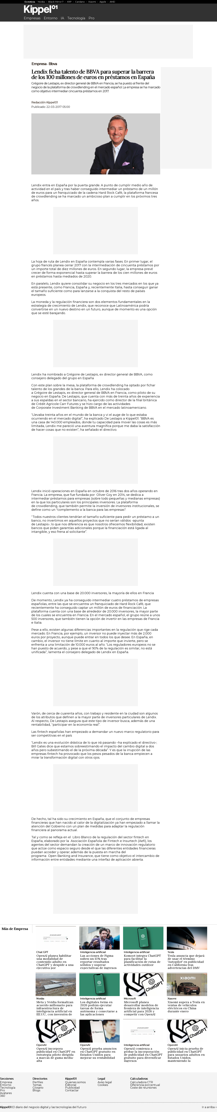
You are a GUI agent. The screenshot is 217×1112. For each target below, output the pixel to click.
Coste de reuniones (143, 1087)
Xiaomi (92, 1)
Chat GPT (42, 952)
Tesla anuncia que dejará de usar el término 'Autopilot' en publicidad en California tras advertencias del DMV (186, 962)
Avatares (6, 1093)
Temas (37, 1085)
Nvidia (41, 1)
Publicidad (72, 1087)
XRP (69, 1)
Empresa (6, 1082)
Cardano (80, 1)
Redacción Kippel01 (44, 102)
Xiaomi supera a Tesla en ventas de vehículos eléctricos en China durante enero (186, 1006)
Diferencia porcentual (145, 1085)
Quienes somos (75, 1082)
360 (2, 1096)
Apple (103, 1)
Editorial (70, 1085)
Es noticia (30, 1)
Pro (91, 18)
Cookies (103, 1085)
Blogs (36, 1090)
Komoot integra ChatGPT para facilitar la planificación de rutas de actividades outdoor (142, 960)
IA (62, 18)
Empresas (32, 18)
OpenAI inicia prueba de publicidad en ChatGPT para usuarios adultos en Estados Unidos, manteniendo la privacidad (186, 1056)
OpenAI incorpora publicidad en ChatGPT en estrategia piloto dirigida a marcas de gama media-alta (55, 1055)
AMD (112, 1)
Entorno (50, 18)
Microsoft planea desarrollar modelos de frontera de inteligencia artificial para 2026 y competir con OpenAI (141, 1008)
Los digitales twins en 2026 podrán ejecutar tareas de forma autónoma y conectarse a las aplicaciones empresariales (98, 1009)
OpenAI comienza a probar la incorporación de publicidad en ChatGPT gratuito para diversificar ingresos (143, 1055)
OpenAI (41, 1045)
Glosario (38, 1087)
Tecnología (76, 18)
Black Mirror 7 (55, 1)
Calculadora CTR (141, 1082)
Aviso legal (105, 1082)
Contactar (72, 1090)
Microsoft (130, 998)
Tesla (170, 952)
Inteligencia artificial (93, 952)
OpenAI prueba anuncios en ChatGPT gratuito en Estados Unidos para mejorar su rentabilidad (98, 1053)
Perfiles (38, 1082)
